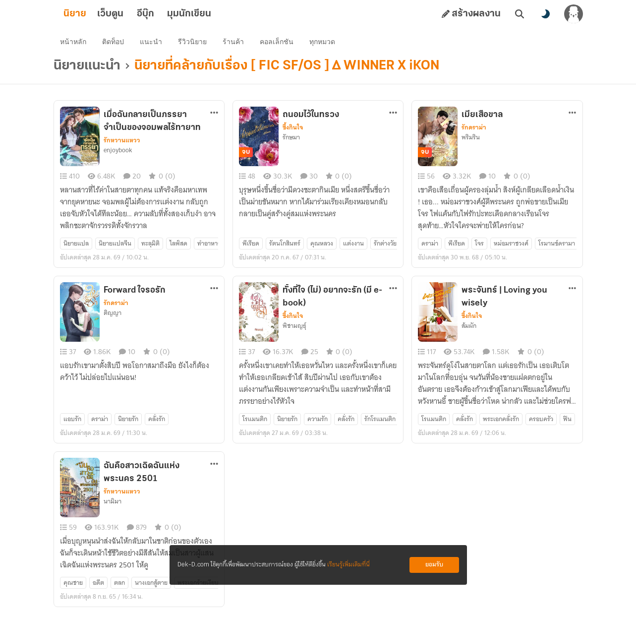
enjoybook (118, 152)
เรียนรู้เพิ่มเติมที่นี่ (348, 564)
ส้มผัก (469, 328)
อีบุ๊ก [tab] (161, 14)
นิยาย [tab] (90, 14)
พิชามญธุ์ (294, 328)
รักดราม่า (474, 129)
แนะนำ (152, 43)
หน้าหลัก (74, 43)
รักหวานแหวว (122, 142)
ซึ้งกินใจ (293, 129)
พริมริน (471, 139)
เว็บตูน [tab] (126, 14)
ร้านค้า (234, 43)
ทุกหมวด (324, 43)
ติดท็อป (114, 43)
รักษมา (291, 139)
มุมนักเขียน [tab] (205, 14)
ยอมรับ (434, 564)
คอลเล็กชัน (278, 43)
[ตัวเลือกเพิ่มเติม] (214, 115)
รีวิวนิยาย (193, 43)
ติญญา (112, 315)
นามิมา (112, 503)
